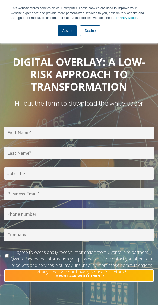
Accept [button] (67, 31)
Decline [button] (90, 31)
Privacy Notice (126, 18)
